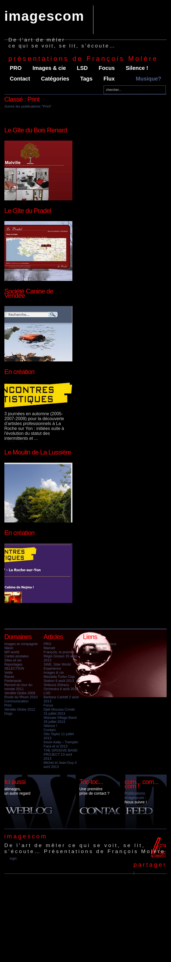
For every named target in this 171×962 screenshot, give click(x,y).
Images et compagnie (21, 644)
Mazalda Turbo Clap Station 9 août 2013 (59, 679)
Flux (109, 79)
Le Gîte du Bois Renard (35, 130)
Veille (8, 672)
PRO (16, 68)
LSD (82, 68)
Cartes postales (16, 656)
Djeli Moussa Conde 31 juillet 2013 (59, 711)
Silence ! (137, 68)
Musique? (148, 79)
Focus (107, 68)
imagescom (44, 16)
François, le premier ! (60, 652)
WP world (11, 652)
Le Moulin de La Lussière (37, 452)
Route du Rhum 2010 (21, 697)
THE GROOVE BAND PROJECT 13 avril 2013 (61, 754)
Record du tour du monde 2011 (18, 687)
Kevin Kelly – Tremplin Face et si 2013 (61, 744)
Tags (86, 79)
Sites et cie (13, 660)
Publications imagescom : (135, 795)
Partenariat (13, 681)
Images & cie (49, 68)
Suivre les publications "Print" (28, 106)
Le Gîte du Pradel (27, 210)
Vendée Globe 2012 (19, 709)
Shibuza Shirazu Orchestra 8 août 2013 (61, 687)
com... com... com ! (141, 784)
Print (7, 705)
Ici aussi (15, 781)
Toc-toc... (91, 781)
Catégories (55, 79)
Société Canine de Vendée (28, 293)
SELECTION (14, 668)
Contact (20, 79)
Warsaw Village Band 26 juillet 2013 (60, 719)
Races (9, 677)
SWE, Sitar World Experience (57, 666)
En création (19, 371)
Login (13, 858)
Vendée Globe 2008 (19, 693)
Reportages (13, 664)
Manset (49, 648)
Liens (90, 636)
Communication (16, 701)
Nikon (8, 648)
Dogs (8, 713)
